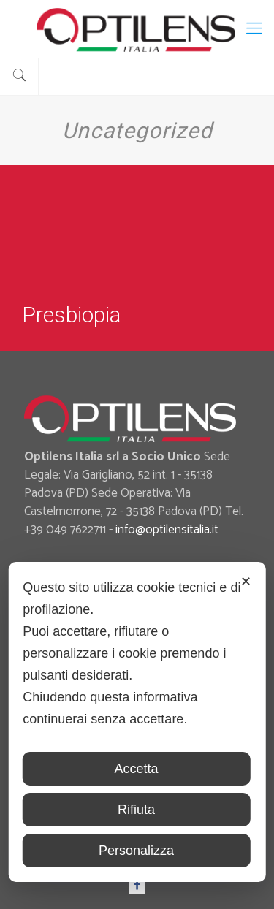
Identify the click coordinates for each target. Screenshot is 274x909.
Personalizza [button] (136, 850)
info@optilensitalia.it (166, 530)
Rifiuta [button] (136, 809)
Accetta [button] (136, 768)
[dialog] (137, 722)
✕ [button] (245, 581)
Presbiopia (71, 314)
